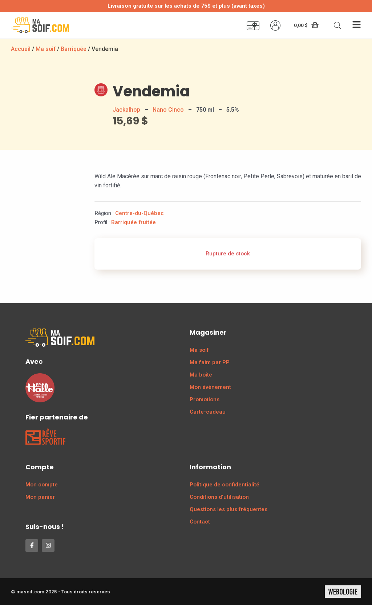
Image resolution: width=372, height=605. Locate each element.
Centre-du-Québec (139, 213)
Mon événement (210, 387)
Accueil (21, 48)
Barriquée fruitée (133, 222)
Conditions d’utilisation (219, 497)
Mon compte (41, 484)
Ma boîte (201, 374)
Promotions (204, 399)
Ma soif (46, 48)
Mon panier (40, 497)
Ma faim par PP (210, 362)
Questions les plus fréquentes (228, 509)
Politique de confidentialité (224, 484)
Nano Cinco (168, 109)
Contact (200, 521)
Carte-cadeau (208, 412)
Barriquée (74, 48)
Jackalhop (126, 109)
